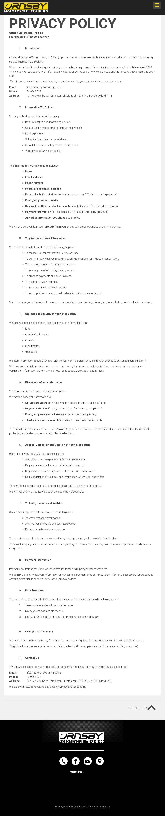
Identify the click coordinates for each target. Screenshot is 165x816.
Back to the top (142, 706)
